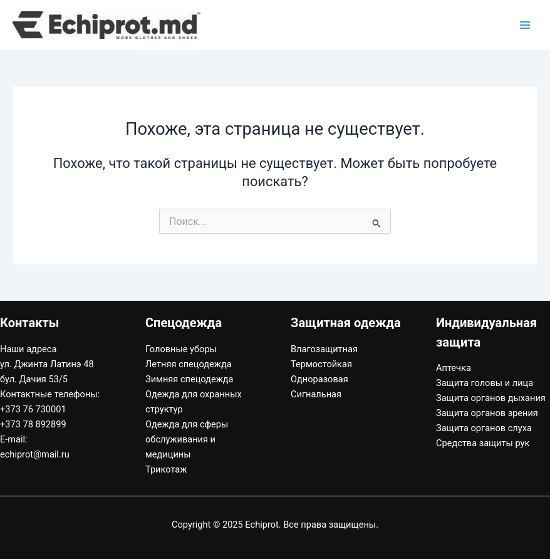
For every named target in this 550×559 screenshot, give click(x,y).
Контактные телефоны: (50, 394)
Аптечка (453, 368)
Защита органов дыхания (491, 398)
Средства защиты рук (482, 443)
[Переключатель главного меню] (524, 25)
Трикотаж (166, 469)
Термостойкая (321, 364)
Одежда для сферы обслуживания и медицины (186, 439)
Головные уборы (181, 349)
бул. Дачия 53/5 (34, 379)
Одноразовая (319, 379)
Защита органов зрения (487, 413)
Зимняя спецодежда (189, 379)
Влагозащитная (324, 349)
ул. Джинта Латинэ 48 (47, 364)
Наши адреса (28, 349)
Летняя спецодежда (188, 364)
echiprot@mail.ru (35, 454)
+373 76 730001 (33, 409)
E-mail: (14, 439)
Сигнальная (316, 394)
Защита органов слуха (484, 428)
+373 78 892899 (33, 424)
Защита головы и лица (484, 383)
